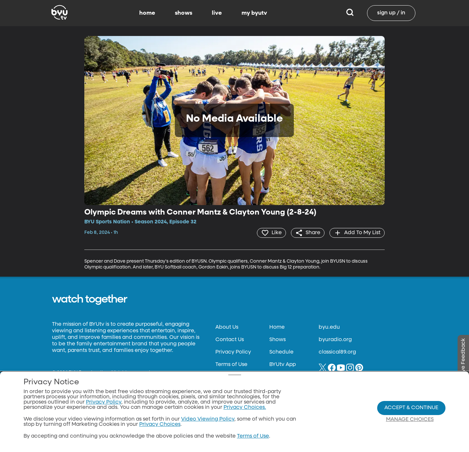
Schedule (281, 352)
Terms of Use (231, 364)
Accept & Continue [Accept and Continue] (411, 407)
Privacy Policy (233, 352)
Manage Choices (410, 419)
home (147, 13)
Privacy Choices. (245, 407)
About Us (226, 327)
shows (183, 13)
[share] (308, 233)
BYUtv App (282, 364)
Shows (277, 339)
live (217, 13)
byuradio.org (335, 339)
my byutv (254, 13)
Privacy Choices (159, 424)
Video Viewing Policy (207, 419)
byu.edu (329, 327)
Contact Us (229, 339)
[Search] (350, 13)
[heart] (271, 233)
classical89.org (337, 352)
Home (277, 327)
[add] (357, 233)
